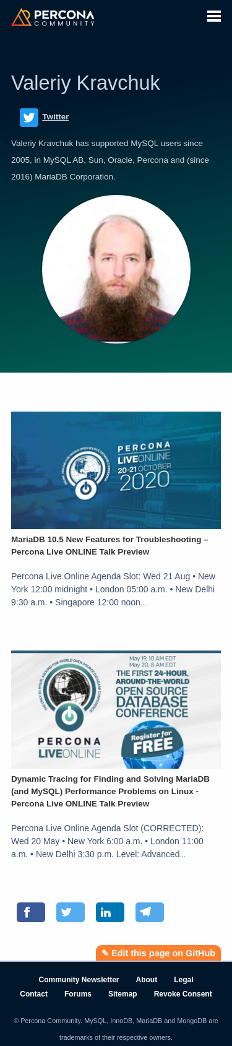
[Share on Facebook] (31, 912)
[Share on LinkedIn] (110, 912)
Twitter (44, 117)
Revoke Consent (183, 994)
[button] (214, 14)
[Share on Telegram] (149, 912)
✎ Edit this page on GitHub (158, 953)
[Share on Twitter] (70, 912)
